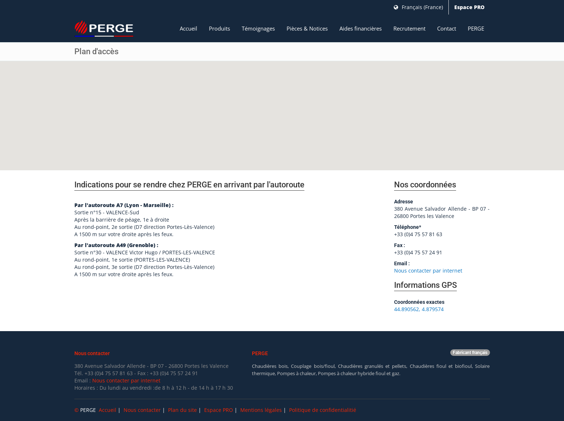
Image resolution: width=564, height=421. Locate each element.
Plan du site (182, 409)
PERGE (476, 28)
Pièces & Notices (307, 28)
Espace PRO (469, 7)
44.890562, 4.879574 (419, 309)
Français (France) (418, 7)
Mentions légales (261, 409)
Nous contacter (142, 409)
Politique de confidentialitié (322, 409)
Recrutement (409, 28)
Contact (446, 28)
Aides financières (360, 28)
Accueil (188, 28)
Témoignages (258, 28)
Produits (219, 28)
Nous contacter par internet (428, 270)
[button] (282, 109)
